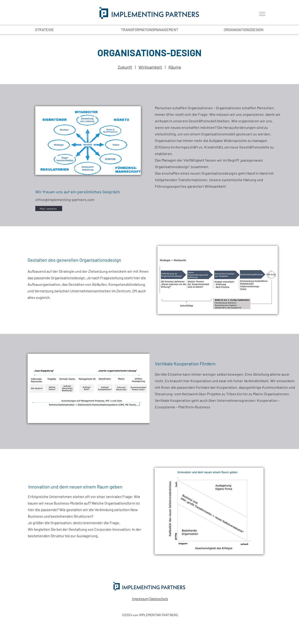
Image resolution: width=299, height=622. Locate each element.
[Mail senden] (48, 208)
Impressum (140, 599)
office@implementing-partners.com (64, 199)
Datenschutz (158, 599)
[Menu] (262, 14)
